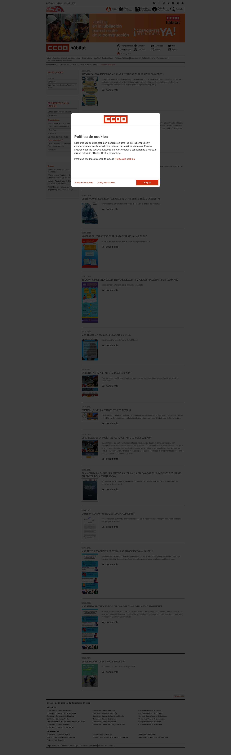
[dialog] (115, 150)
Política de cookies (125, 159)
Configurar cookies (106, 182)
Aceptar (147, 182)
